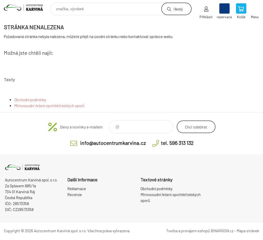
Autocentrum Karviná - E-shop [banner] (26, 7)
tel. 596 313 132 (177, 143)
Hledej (178, 8)
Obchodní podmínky (30, 99)
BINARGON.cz (222, 230)
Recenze (74, 194)
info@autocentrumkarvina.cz (113, 143)
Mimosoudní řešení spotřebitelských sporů (49, 105)
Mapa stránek (248, 230)
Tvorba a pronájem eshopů (188, 230)
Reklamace (76, 188)
